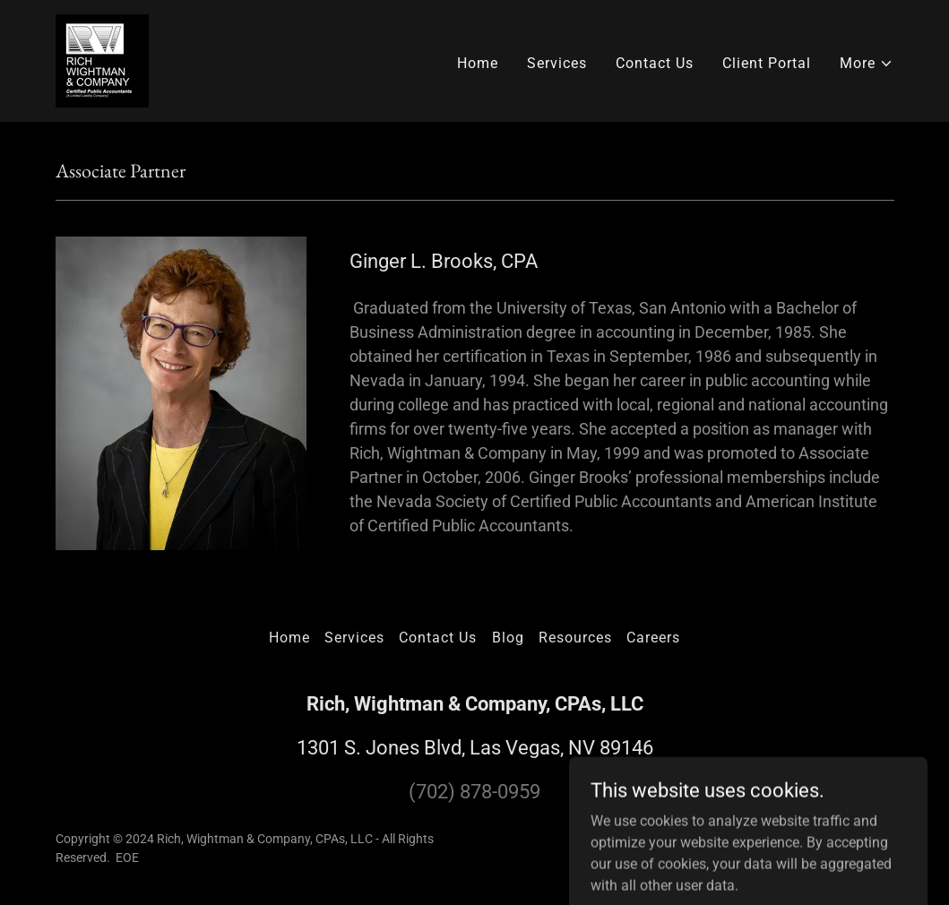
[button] (866, 63)
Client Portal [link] (766, 63)
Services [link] (557, 63)
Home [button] (289, 637)
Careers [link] (653, 637)
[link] (102, 59)
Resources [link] (575, 637)
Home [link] (477, 63)
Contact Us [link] (655, 63)
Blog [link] (508, 637)
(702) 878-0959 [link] (474, 791)
